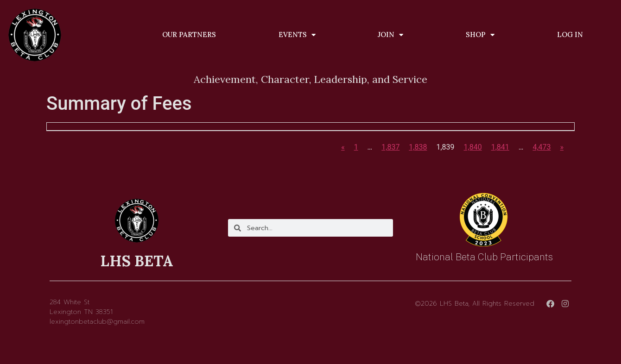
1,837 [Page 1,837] (390, 147)
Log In (570, 34)
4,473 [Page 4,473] (541, 147)
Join (390, 35)
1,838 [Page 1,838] (418, 147)
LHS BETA (136, 260)
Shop (480, 35)
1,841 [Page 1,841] (500, 147)
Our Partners (189, 34)
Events (297, 35)
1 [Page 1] (356, 147)
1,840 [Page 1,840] (473, 147)
